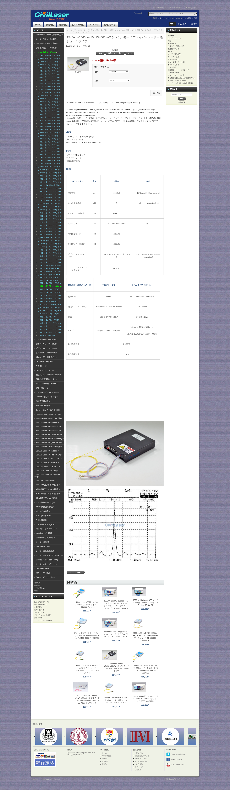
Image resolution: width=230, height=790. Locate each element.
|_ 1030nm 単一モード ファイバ (49, 176)
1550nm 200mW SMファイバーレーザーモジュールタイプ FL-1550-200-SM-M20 (87, 604)
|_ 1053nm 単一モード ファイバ (49, 179)
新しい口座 (192, 18)
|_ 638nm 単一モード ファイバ (48, 96)
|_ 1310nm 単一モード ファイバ (49, 204)
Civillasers (49, 779)
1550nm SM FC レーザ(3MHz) (105, 30)
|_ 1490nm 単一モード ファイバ (49, 253)
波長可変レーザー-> (44, 388)
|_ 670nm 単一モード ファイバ (48, 111)
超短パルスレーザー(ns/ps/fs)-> (48, 375)
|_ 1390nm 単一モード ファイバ (49, 219)
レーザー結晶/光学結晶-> (46, 551)
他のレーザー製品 (43, 573)
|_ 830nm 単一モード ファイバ (48, 142)
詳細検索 (182, 102)
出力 (96, 81)
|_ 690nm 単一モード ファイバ (48, 117)
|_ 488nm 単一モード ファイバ (48, 68)
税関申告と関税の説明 (176, 46)
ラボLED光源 (41, 520)
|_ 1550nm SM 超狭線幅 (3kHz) (48, 274)
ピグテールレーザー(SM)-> (46, 348)
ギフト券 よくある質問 (42, 615)
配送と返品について (41, 602)
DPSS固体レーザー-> (44, 362)
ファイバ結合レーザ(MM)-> (47, 48)
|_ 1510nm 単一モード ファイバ (49, 256)
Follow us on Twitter (175, 754)
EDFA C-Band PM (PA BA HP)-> (49, 443)
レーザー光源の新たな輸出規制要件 (181, 83)
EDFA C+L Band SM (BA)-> (47, 471)
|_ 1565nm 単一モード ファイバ (49, 298)
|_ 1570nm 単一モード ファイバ (49, 308)
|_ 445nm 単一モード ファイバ (48, 62)
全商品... (37, 591)
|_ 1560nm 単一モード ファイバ (49, 295)
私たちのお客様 (173, 65)
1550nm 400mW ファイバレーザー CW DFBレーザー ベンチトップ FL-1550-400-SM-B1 (145, 698)
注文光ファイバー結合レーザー (179, 70)
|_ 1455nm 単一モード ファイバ (49, 237)
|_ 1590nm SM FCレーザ (46, 317)
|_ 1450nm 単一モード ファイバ (49, 234)
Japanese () (138, 13)
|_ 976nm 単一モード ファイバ (48, 160)
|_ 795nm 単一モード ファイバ (48, 133)
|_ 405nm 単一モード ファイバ (48, 59)
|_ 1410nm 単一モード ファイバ (49, 222)
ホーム (38, 25)
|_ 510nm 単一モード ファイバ (48, 74)
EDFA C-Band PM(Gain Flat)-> (48, 431)
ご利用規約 (38, 607)
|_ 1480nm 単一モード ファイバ (49, 250)
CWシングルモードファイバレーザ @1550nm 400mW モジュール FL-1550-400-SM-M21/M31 (87, 635)
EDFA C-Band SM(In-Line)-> (47, 423)
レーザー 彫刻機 (42, 542)
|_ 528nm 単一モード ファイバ (48, 80)
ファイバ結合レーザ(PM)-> (46, 340)
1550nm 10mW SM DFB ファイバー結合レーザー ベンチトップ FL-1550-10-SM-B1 (145, 602)
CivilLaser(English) (175, 7)
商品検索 (173, 89)
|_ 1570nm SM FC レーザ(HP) (48, 314)
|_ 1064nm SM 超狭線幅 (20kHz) (49, 185)
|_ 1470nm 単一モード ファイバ (49, 247)
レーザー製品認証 (174, 54)
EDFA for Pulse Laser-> (45, 481)
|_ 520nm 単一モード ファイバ (48, 77)
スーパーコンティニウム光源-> (48, 410)
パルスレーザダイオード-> (46, 529)
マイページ (94, 25)
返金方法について (141, 758)
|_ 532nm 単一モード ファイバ (48, 83)
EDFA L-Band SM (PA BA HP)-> (49, 459)
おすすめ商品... (39, 588)
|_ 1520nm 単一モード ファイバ (49, 259)
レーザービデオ (173, 72)
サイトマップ (39, 612)
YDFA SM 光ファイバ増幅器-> (48, 485)
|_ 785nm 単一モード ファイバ (48, 129)
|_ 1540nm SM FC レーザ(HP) (48, 268)
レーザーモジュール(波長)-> (47, 39)
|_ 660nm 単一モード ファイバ (48, 108)
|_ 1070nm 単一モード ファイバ (49, 188)
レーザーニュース (174, 38)
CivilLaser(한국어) (190, 8)
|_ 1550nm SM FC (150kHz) (47, 277)
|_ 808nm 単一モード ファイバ (48, 136)
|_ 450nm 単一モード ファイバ (48, 65)
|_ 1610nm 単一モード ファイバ (49, 323)
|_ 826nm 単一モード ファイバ (48, 139)
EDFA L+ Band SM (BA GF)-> (48, 467)
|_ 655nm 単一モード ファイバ (48, 102)
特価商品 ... (38, 583)
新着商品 (50, 25)
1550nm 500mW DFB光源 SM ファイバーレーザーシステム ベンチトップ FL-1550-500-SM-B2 (116, 634)
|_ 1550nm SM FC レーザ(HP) (48, 289)
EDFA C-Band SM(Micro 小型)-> (49, 418)
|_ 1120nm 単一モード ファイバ (49, 194)
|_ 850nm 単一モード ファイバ (48, 145)
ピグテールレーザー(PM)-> (46, 353)
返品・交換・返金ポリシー (177, 62)
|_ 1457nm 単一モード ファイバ (49, 241)
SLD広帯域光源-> (43, 406)
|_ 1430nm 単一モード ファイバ (49, 228)
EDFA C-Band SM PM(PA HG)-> (49, 435)
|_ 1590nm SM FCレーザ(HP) (48, 320)
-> (46, 52)
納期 (169, 41)
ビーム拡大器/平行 (43, 516)
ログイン (161, 18)
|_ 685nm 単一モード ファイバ (48, 114)
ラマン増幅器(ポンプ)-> (45, 502)
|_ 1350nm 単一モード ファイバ (49, 210)
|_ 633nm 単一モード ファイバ (48, 86)
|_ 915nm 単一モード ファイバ (48, 151)
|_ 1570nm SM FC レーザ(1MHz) (49, 304)
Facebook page (174, 759)
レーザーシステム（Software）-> (49, 555)
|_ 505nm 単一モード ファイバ (48, 71)
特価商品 (63, 25)
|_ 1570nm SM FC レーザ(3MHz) (49, 311)
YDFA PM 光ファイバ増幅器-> (48, 489)
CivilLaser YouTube (175, 765)
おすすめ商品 (78, 25)
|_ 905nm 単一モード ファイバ (48, 148)
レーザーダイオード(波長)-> (47, 43)
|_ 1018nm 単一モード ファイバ (49, 170)
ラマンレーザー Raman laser (47, 392)
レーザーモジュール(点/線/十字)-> (49, 35)
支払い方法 (172, 43)
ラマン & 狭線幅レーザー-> (46, 384)
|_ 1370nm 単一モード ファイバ (49, 213)
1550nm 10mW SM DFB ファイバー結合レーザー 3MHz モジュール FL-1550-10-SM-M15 (116, 700)
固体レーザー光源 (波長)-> (46, 357)
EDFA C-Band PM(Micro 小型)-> (49, 447)
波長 (96, 72)
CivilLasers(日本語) (159, 8)
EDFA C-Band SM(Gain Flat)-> (48, 427)
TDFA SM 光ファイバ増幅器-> (48, 494)
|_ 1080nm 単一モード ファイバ (49, 191)
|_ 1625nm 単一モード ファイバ (49, 326)
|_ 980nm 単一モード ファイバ (48, 166)
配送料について (173, 49)
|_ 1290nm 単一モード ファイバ (49, 200)
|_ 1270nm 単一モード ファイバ (49, 197)
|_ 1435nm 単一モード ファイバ (49, 231)
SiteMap (57, 779)
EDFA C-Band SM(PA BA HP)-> (48, 414)
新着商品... (37, 585)
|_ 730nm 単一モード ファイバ (48, 123)
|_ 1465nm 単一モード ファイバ (49, 244)
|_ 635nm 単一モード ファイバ (48, 89)
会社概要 (171, 35)
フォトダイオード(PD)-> (45, 524)
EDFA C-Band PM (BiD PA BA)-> (49, 455)
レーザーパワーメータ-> (45, 538)
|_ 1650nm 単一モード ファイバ (49, 329)
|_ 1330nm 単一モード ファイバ (49, 207)
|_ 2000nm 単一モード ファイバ (49, 332)
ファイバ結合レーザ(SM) (83, 30)
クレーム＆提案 (173, 57)
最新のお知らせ (173, 59)
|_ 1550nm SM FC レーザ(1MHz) (49, 283)
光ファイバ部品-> (43, 511)
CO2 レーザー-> (42, 569)
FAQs (170, 51)
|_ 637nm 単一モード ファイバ (48, 92)
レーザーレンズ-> (43, 547)
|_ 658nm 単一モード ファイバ (48, 105)
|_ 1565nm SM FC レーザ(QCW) (49, 301)
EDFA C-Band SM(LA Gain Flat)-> (50, 439)
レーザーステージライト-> (46, 564)
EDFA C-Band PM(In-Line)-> (47, 451)
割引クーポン (39, 618)
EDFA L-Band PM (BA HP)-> (47, 463)
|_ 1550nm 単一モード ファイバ (49, 271)
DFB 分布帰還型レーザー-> (47, 379)
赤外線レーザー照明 (44, 533)
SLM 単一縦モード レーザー (47, 397)
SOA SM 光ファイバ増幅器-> (47, 498)
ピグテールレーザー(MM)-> (47, 344)
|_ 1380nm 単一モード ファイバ (49, 216)
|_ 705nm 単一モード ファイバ (48, 120)
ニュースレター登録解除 (43, 620)
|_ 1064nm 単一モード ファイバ (49, 182)
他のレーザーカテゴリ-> (45, 577)
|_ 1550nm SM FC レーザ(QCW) (49, 292)
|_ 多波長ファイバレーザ (46, 335)
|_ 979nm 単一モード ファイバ (48, 163)
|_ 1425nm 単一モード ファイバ (49, 225)
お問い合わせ (109, 25)
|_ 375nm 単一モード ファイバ (48, 55)
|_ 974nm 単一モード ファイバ (48, 157)
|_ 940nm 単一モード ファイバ (48, 154)
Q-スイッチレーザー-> (45, 370)
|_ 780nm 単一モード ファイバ (48, 126)
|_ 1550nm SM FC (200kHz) (47, 280)
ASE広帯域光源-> (43, 401)
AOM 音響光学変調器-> (45, 507)
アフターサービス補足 (176, 75)
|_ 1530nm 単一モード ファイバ (49, 262)
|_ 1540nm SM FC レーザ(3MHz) (49, 265)
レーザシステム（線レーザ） (47, 560)
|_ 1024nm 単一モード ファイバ (49, 173)
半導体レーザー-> (43, 366)
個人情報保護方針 (40, 604)
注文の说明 (172, 67)
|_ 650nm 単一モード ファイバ (48, 99)
